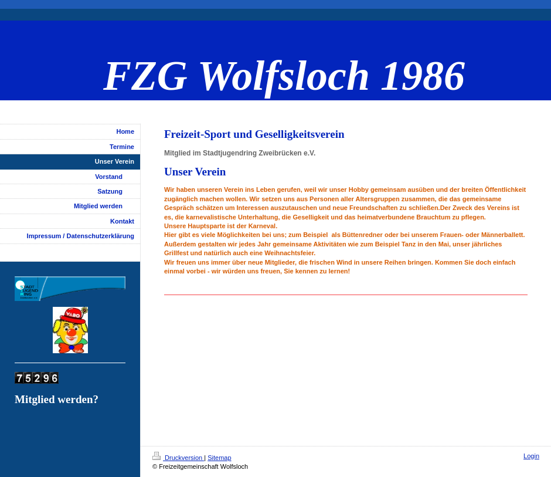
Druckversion (178, 457)
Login (531, 455)
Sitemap (219, 457)
